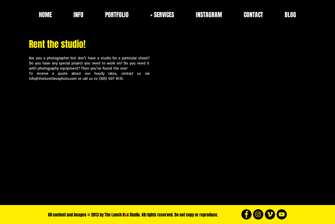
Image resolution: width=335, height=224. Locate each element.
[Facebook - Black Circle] (246, 214)
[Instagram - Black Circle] (258, 214)
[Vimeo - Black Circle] (270, 214)
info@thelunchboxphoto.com (53, 78)
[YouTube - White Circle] (282, 214)
